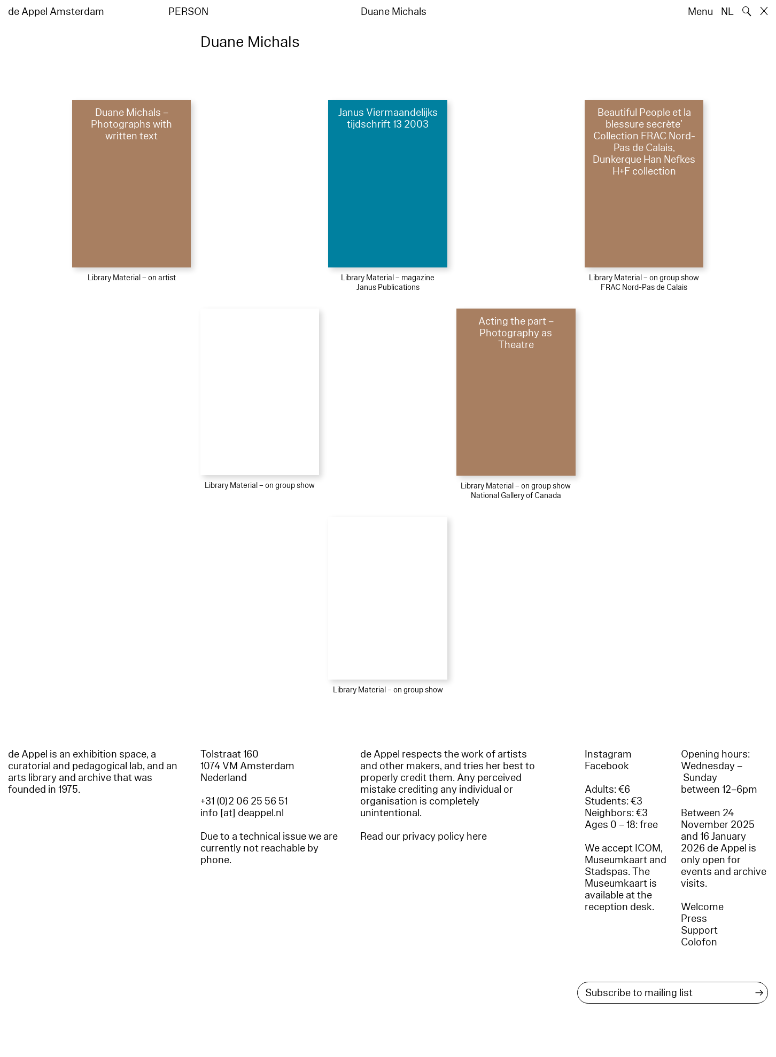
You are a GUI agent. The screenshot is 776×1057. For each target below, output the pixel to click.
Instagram (608, 754)
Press (694, 919)
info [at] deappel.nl (242, 813)
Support (699, 930)
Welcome (702, 907)
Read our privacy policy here (423, 836)
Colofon (699, 942)
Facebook (607, 766)
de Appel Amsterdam (56, 12)
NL (727, 12)
